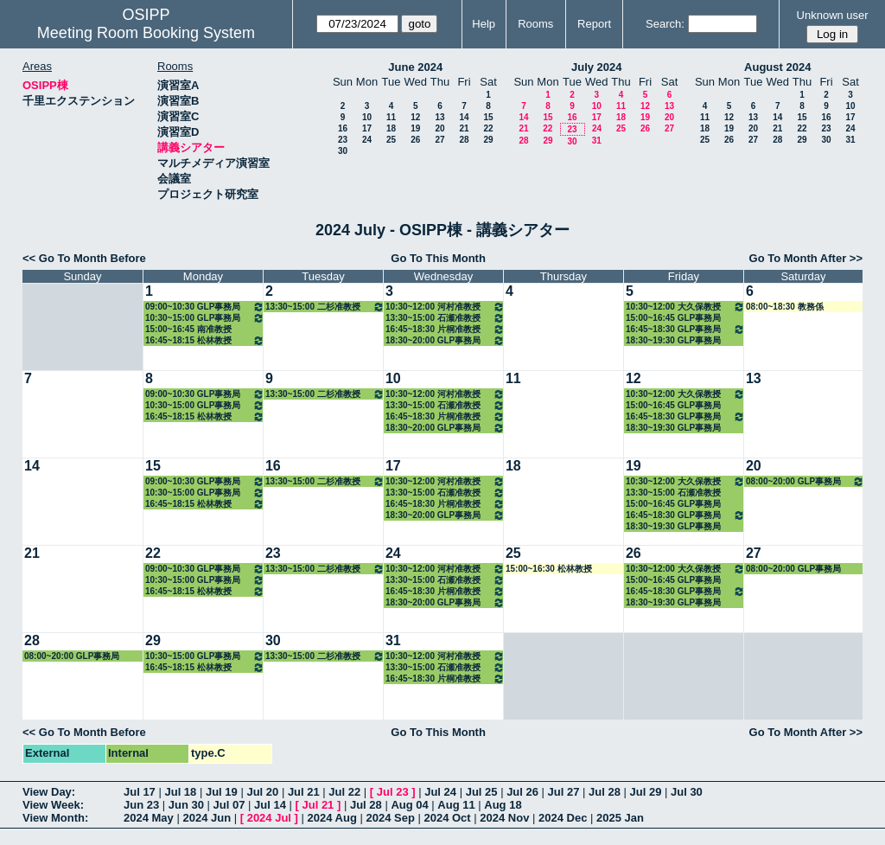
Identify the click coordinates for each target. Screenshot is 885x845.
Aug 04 (409, 804)
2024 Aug (332, 817)
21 (463, 128)
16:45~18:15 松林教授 (204, 340)
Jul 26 (522, 791)
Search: (665, 23)
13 (439, 117)
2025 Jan (620, 817)
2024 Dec (562, 817)
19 (415, 128)
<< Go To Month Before (84, 258)
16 (342, 128)
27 (439, 139)
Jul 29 (646, 791)
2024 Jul (269, 817)
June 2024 (415, 67)
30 (342, 151)
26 (415, 139)
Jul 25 (482, 791)
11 (391, 117)
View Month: (55, 817)
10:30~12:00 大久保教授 (685, 306)
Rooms (535, 23)
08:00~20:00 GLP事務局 (805, 481)
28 (463, 139)
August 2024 (777, 67)
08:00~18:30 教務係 (785, 306)
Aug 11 (455, 804)
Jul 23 (393, 791)
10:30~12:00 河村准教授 (445, 306)
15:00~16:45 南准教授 (188, 329)
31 (597, 140)
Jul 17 (140, 791)
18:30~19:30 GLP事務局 (673, 340)
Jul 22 (344, 791)
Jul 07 (229, 804)
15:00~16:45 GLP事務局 (673, 318)
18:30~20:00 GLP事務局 (445, 340)
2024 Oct (446, 817)
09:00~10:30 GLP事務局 (204, 306)
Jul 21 (304, 791)
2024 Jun (206, 817)
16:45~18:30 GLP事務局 (685, 329)
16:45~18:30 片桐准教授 (445, 329)
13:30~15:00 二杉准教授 (325, 306)
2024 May (149, 817)
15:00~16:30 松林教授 (549, 568)
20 (439, 128)
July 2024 (596, 67)
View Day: (48, 791)
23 (342, 139)
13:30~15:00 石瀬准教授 (445, 317)
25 (391, 139)
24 (367, 139)
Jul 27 (564, 791)
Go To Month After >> (806, 258)
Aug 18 (502, 804)
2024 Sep (390, 817)
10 (367, 117)
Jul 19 (222, 791)
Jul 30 (687, 791)
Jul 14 (270, 804)
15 (488, 117)
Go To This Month (438, 258)
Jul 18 (180, 791)
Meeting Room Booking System (146, 33)
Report (594, 23)
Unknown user (833, 15)
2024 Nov (504, 817)
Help (483, 23)
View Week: (53, 804)
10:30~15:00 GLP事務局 (204, 317)
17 (367, 128)
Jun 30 (186, 804)
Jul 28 (605, 791)
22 (488, 128)
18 (391, 128)
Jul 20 (262, 791)
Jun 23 (141, 804)
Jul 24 (440, 791)
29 (488, 139)
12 (415, 117)
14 (463, 117)
